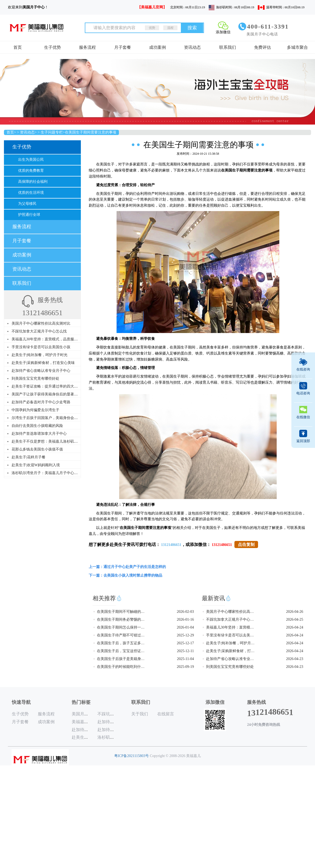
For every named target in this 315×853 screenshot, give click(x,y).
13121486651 (171, 545)
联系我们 (227, 47)
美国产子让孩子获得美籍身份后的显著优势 (46, 394)
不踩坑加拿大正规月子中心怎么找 (39, 331)
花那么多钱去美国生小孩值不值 (37, 449)
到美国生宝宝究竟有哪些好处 (35, 378)
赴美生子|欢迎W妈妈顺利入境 (36, 465)
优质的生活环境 (31, 193)
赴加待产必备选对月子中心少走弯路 (41, 402)
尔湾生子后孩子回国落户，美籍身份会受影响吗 (50, 418)
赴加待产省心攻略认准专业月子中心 (41, 371)
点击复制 (246, 544)
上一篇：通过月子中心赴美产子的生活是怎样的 (127, 567)
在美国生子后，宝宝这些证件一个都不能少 (121, 651)
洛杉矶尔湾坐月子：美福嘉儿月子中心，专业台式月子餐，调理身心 (67, 473)
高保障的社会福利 (33, 182)
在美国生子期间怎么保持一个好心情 (121, 627)
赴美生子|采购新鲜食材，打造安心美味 (43, 363)
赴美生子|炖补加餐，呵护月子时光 (39, 355)
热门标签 (81, 702)
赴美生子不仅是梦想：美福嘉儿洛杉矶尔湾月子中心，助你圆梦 (63, 441)
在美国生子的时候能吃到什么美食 (121, 667)
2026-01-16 (185, 619)
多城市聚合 (297, 47)
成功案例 (157, 47)
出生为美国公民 (31, 160)
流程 (170, 28)
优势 (152, 28)
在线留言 (165, 714)
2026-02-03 (185, 612)
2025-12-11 (185, 651)
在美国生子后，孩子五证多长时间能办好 (121, 643)
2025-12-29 (185, 635)
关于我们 (139, 714)
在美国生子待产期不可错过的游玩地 (121, 635)
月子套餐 (122, 47)
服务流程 (87, 47)
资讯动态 (192, 47)
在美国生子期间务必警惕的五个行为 (121, 619)
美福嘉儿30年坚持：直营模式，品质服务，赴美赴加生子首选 (61, 339)
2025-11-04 (185, 659)
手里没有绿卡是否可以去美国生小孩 (41, 347)
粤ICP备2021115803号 (131, 756)
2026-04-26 (294, 612)
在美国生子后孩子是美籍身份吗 (121, 659)
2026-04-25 (294, 619)
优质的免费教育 (31, 171)
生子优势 (52, 47)
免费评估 (262, 47)
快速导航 (21, 702)
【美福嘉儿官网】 (152, 7)
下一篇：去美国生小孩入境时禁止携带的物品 (125, 575)
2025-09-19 (185, 667)
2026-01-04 (185, 627)
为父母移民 (27, 204)
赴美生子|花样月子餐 (28, 457)
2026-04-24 (294, 627)
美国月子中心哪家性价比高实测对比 (41, 323)
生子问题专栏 (52, 132)
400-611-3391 (268, 26)
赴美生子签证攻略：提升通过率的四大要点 (46, 386)
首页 (17, 47)
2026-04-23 (294, 659)
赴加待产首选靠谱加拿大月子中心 (39, 434)
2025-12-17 (185, 643)
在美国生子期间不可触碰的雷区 (121, 612)
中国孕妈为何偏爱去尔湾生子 (35, 410)
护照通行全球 (29, 215)
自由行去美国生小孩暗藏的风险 (37, 426)
